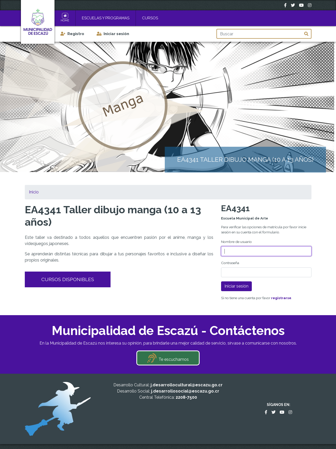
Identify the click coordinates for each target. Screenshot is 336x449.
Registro (75, 33)
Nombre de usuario (236, 242)
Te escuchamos (174, 359)
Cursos (150, 18)
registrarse (281, 298)
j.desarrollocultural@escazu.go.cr (187, 384)
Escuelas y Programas (105, 18)
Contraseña (230, 263)
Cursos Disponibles (67, 279)
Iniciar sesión (116, 33)
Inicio (34, 192)
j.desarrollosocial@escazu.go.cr (185, 391)
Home (65, 20)
